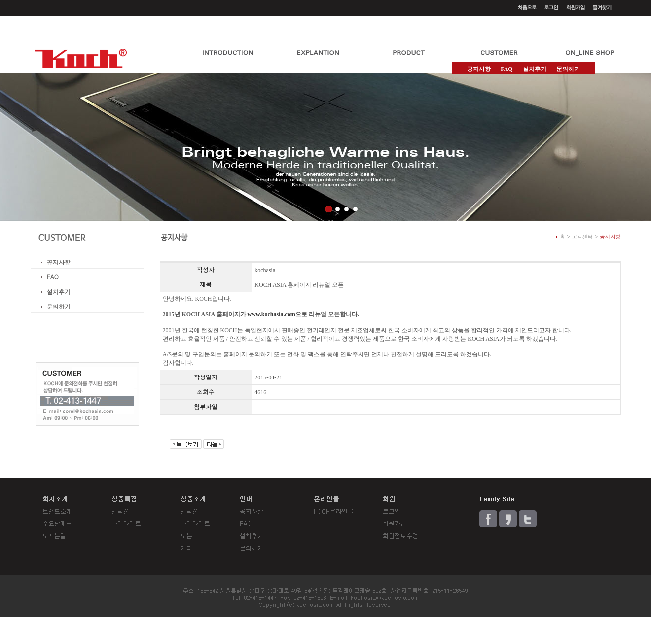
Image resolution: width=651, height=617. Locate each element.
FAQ (506, 69)
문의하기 (568, 69)
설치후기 (534, 69)
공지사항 (59, 262)
